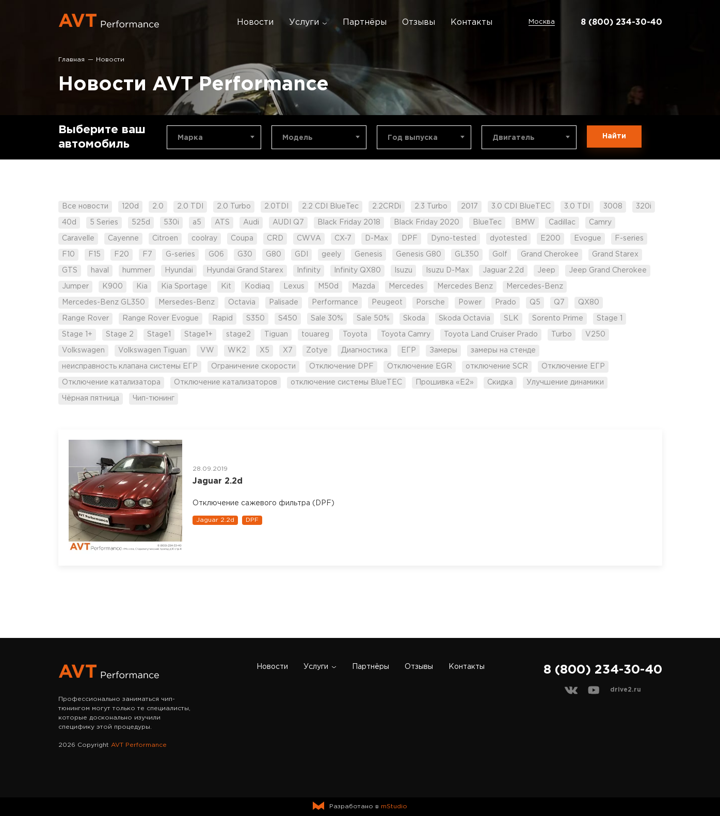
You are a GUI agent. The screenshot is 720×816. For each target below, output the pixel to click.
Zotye (317, 350)
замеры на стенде (503, 350)
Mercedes (406, 286)
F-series (629, 238)
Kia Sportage (184, 286)
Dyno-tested (453, 238)
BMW (525, 222)
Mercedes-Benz (534, 286)
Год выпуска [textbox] (413, 138)
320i (643, 206)
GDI (301, 254)
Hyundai (179, 270)
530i (171, 222)
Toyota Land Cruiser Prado (491, 334)
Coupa (242, 238)
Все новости (85, 206)
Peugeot (387, 302)
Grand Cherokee (550, 254)
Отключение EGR (419, 366)
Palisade (283, 302)
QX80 (588, 302)
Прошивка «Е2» (444, 382)
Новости (255, 22)
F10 (68, 254)
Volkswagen (83, 350)
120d (130, 206)
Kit (226, 286)
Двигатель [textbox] (513, 138)
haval (100, 270)
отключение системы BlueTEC (346, 382)
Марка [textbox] (190, 138)
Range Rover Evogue (160, 318)
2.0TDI (276, 206)
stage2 (238, 334)
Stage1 (159, 334)
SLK (511, 318)
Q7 (559, 302)
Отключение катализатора (111, 382)
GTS (69, 270)
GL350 (467, 254)
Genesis (368, 254)
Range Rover (85, 318)
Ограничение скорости (253, 366)
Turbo (561, 334)
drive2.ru (625, 690)
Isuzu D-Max (447, 270)
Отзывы (418, 22)
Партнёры (365, 22)
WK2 (237, 350)
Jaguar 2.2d (503, 270)
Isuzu (403, 270)
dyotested (508, 238)
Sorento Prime (557, 318)
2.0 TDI (190, 206)
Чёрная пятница (90, 398)
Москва (542, 22)
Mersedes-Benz (186, 302)
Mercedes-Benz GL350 (103, 302)
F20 (121, 254)
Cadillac (562, 222)
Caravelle (78, 238)
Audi (251, 222)
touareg (315, 334)
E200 (550, 238)
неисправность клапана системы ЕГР (130, 366)
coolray (204, 238)
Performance (335, 302)
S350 (255, 318)
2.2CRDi (386, 206)
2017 (469, 206)
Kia (142, 286)
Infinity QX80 (357, 270)
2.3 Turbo (430, 206)
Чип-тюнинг (153, 398)
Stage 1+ (77, 334)
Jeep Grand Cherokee (608, 270)
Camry (600, 222)
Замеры (443, 350)
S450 (287, 318)
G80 (273, 254)
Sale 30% (327, 318)
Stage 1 (609, 318)
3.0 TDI (577, 206)
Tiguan (276, 334)
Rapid (222, 318)
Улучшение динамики (565, 382)
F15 (94, 254)
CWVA (309, 238)
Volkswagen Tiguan (152, 350)
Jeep (546, 270)
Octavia (241, 302)
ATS (222, 222)
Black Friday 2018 (348, 222)
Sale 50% (373, 318)
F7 (147, 254)
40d (69, 222)
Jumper (75, 286)
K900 (112, 286)
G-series (180, 254)
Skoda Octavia (464, 318)
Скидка (500, 382)
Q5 (535, 302)
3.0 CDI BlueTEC (521, 206)
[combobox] (214, 137)
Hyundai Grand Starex (244, 270)
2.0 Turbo (234, 206)
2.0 (158, 206)
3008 (612, 206)
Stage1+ (198, 334)
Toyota (355, 334)
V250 (595, 334)
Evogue (587, 238)
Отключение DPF (341, 366)
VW (207, 350)
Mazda (363, 286)
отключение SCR (497, 366)
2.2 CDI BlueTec (330, 206)
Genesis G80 (418, 254)
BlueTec (487, 222)
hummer (136, 270)
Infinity (309, 270)
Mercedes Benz (465, 286)
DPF (410, 238)
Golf (499, 254)
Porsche (430, 302)
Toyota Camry (405, 334)
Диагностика (364, 350)
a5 (197, 222)
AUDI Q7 (288, 222)
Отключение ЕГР (573, 366)
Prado (505, 302)
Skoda (414, 318)
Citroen (165, 238)
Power (470, 302)
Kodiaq (257, 286)
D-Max (376, 238)
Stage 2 (120, 334)
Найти (614, 136)
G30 (244, 254)
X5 (264, 350)
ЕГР (408, 350)
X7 (288, 350)
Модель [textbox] (297, 138)
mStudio (394, 806)
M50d (328, 286)
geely (331, 254)
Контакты (471, 22)
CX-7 (342, 238)
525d (141, 222)
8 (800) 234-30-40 (621, 22)
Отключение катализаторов (225, 382)
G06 (216, 254)
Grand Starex (615, 254)
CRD (275, 238)
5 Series (104, 222)
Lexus (294, 286)
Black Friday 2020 (426, 222)
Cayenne (123, 238)
